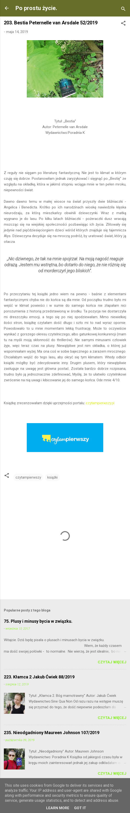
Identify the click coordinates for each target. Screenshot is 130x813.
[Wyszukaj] (123, 9)
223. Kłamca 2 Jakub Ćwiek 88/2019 (39, 676)
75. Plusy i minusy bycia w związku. (38, 621)
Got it (80, 808)
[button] (123, 24)
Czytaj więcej (112, 662)
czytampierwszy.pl (100, 403)
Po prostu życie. (36, 8)
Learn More (57, 808)
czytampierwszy (28, 477)
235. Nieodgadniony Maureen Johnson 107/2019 (51, 732)
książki (52, 477)
